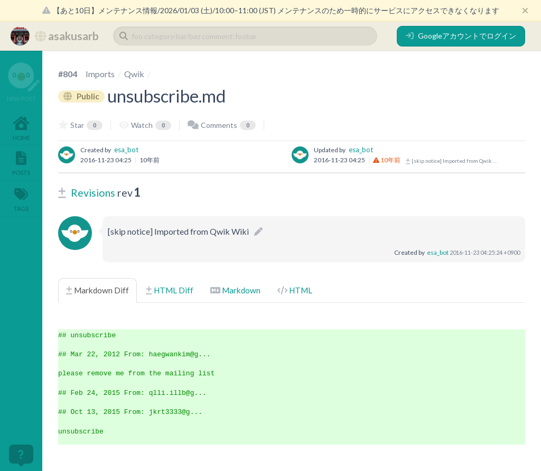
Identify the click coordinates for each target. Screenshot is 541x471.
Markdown (235, 290)
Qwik (134, 74)
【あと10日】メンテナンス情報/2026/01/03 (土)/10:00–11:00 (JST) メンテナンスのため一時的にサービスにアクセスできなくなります (270, 10)
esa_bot (126, 149)
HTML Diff (169, 290)
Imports (100, 74)
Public (81, 96)
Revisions (93, 193)
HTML (294, 290)
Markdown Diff (97, 290)
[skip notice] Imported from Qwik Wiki (453, 161)
